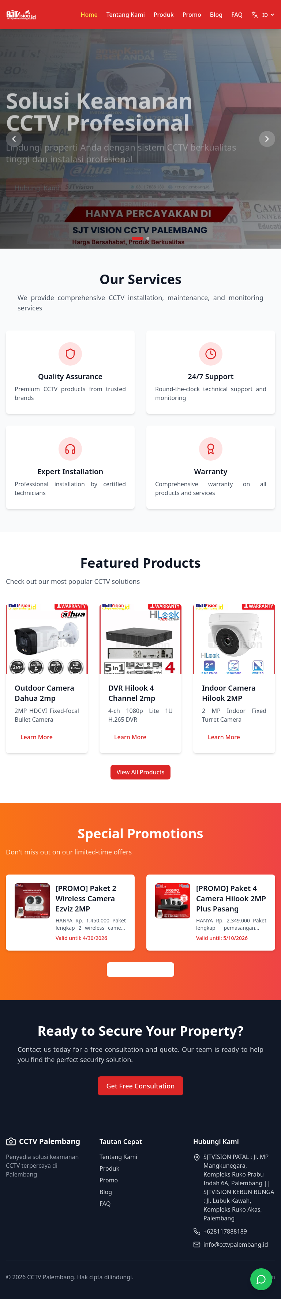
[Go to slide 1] (137, 238)
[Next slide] (267, 139)
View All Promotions (140, 970)
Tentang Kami (125, 15)
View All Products (140, 772)
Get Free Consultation (140, 1085)
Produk (164, 15)
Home (89, 15)
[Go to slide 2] (147, 238)
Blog (216, 15)
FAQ (237, 15)
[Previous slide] (14, 139)
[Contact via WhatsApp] (261, 1279)
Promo (192, 15)
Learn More (36, 737)
